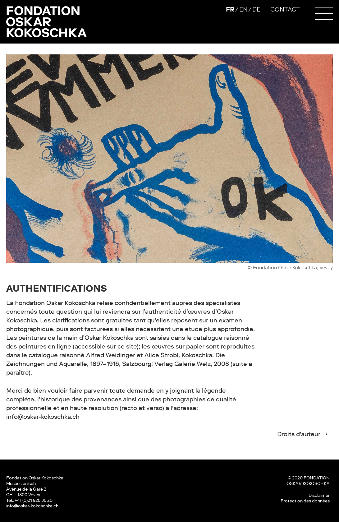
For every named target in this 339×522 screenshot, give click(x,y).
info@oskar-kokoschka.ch (32, 506)
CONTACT (285, 9)
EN (243, 9)
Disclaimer (319, 495)
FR (230, 9)
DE (256, 9)
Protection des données (305, 501)
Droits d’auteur (298, 434)
